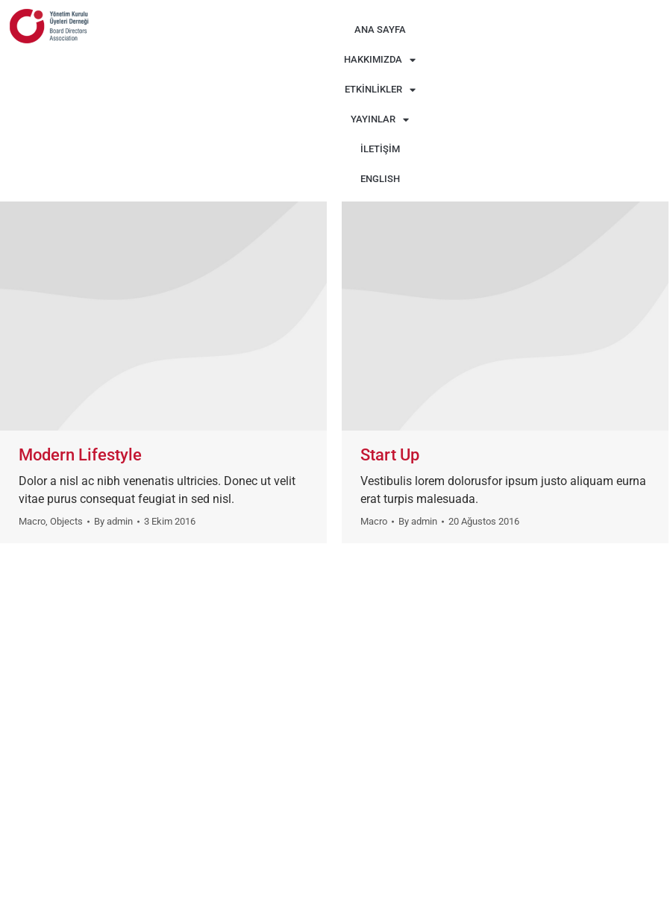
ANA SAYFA (380, 29)
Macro (32, 521)
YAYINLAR (380, 119)
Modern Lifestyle (80, 455)
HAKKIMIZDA (380, 60)
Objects (66, 521)
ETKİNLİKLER (380, 90)
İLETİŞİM (380, 148)
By (113, 521)
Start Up (389, 455)
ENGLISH (380, 178)
